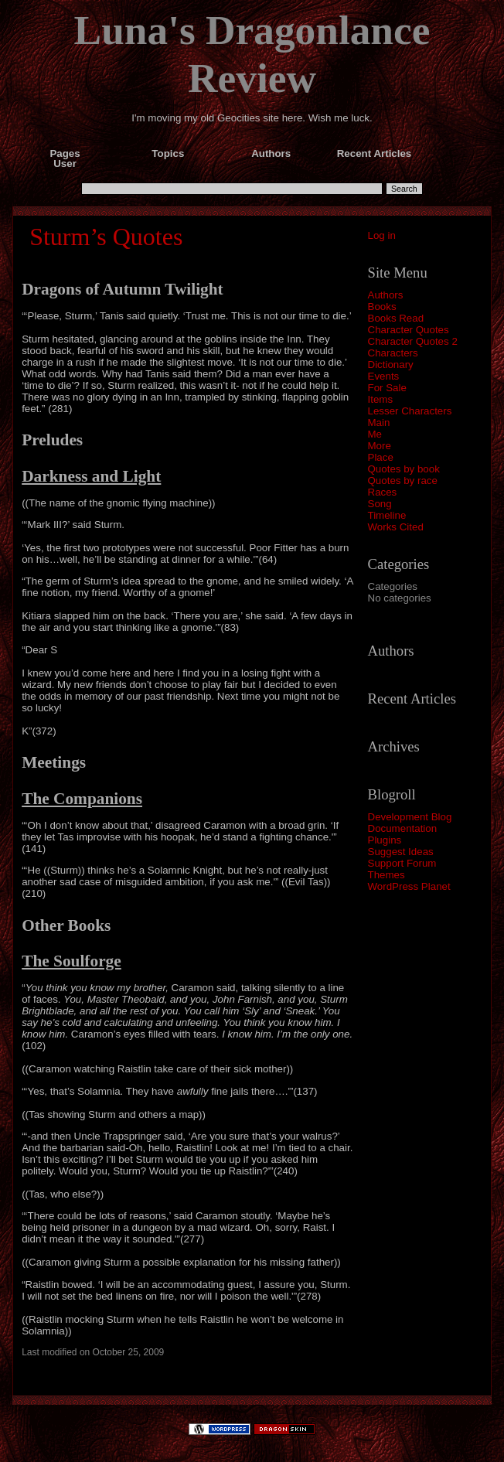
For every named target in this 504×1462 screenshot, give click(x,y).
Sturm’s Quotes (105, 236)
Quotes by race (403, 480)
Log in (382, 235)
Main (379, 422)
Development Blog (410, 817)
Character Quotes (408, 330)
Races (382, 492)
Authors (386, 295)
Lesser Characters (410, 411)
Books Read (396, 318)
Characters (393, 353)
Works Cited (396, 527)
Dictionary (391, 364)
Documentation (403, 828)
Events (384, 376)
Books (382, 306)
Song (380, 503)
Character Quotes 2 (413, 341)
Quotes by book (404, 469)
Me (375, 434)
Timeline (387, 515)
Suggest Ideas (401, 851)
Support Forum (402, 863)
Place (380, 457)
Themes (386, 875)
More (379, 446)
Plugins (385, 840)
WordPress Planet (409, 886)
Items (380, 399)
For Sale (387, 388)
